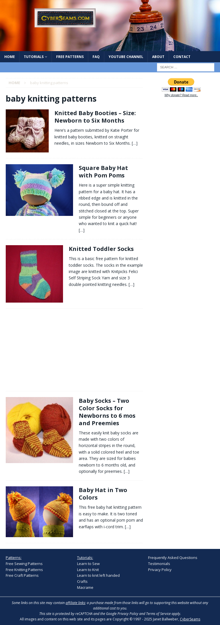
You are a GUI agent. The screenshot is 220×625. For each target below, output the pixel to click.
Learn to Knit (88, 569)
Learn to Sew (88, 563)
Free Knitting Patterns (24, 569)
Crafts (82, 581)
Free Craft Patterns (22, 575)
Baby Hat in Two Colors (103, 493)
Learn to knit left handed (98, 575)
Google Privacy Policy (122, 613)
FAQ (96, 56)
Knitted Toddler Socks (101, 249)
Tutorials (34, 56)
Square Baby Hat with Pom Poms (103, 171)
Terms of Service (158, 613)
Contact (181, 56)
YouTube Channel (126, 56)
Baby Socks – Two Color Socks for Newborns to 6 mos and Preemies (107, 412)
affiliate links (75, 602)
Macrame (85, 587)
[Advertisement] (23, 348)
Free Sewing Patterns (24, 563)
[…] (135, 143)
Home (9, 56)
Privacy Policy (160, 569)
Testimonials (159, 563)
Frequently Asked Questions (172, 557)
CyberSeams (190, 619)
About (158, 56)
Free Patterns (70, 56)
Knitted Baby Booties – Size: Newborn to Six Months (95, 116)
